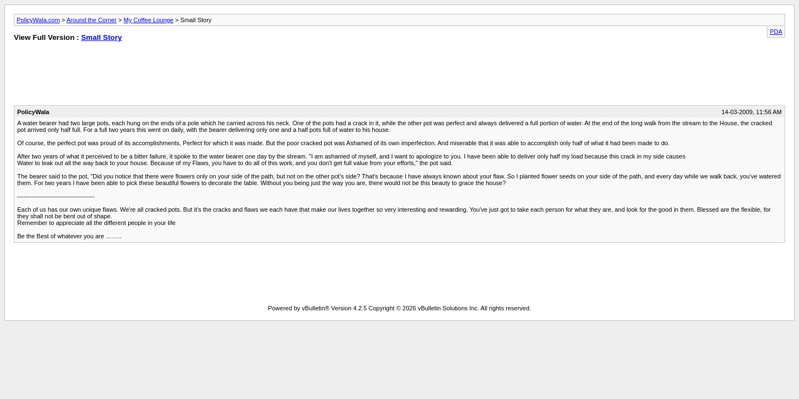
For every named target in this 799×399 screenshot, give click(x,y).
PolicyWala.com (38, 20)
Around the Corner (92, 20)
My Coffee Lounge (149, 20)
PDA (776, 31)
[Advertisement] (399, 76)
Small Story (101, 37)
